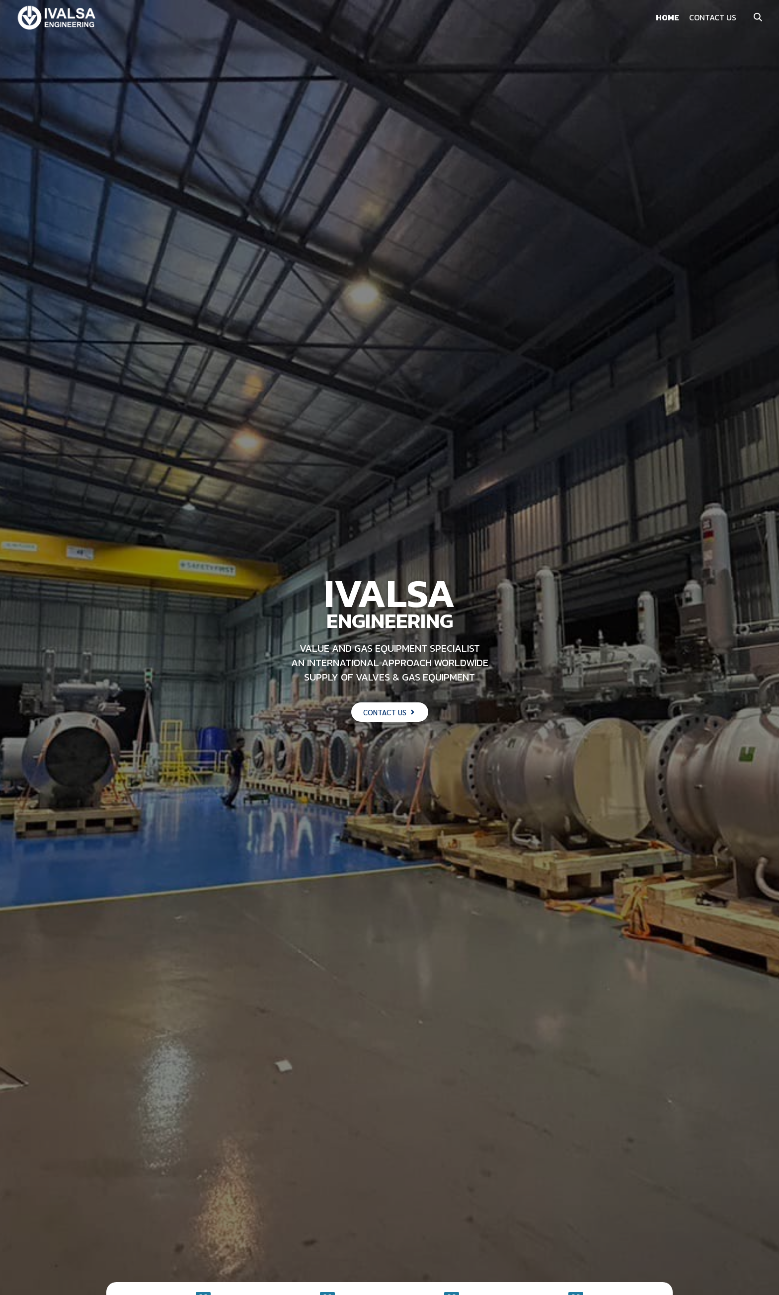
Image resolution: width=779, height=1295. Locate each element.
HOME (667, 17)
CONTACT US (712, 17)
